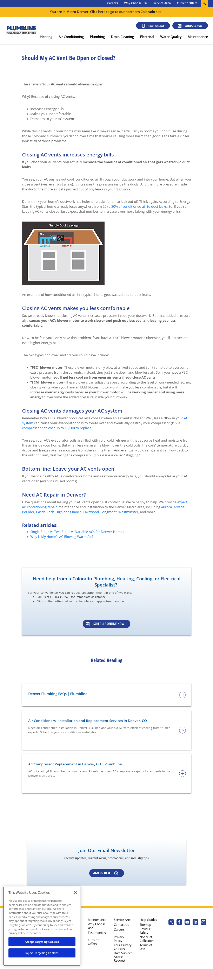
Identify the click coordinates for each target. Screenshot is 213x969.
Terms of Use (146, 946)
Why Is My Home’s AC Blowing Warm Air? (61, 536)
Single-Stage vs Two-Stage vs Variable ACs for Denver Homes (77, 531)
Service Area (162, 3)
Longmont (109, 512)
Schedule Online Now (105, 624)
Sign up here (105, 873)
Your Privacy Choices (123, 946)
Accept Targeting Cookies (42, 942)
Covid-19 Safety (146, 930)
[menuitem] (112, 3)
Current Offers (187, 3)
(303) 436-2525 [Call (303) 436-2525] (153, 26)
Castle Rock (45, 512)
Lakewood (91, 512)
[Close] (75, 892)
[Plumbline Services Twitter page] (171, 922)
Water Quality (170, 37)
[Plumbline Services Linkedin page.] (195, 922)
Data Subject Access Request (123, 956)
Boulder (28, 512)
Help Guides (148, 919)
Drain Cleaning (122, 37)
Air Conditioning (71, 37)
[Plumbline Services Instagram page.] (203, 922)
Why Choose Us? (135, 3)
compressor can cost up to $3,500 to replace (56, 428)
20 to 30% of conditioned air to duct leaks (135, 206)
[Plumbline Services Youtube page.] (187, 922)
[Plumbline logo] (21, 30)
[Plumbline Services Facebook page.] (179, 922)
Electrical (147, 37)
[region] (42, 926)
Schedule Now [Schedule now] (190, 26)
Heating (46, 37)
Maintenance (198, 37)
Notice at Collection (147, 938)
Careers (112, 3)
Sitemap (145, 924)
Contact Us (121, 924)
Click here (97, 11)
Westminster (128, 512)
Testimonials (97, 932)
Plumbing (97, 37)
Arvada (179, 507)
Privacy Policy (119, 938)
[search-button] (204, 3)
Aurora (166, 507)
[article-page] (182, 695)
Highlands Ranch (68, 512)
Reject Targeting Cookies (42, 953)
